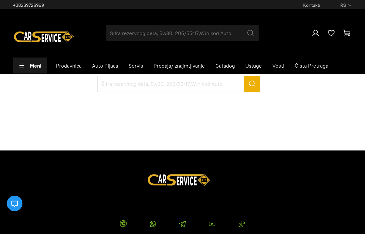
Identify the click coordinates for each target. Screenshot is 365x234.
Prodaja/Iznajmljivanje (179, 65)
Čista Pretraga (311, 65)
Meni (30, 65)
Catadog (225, 65)
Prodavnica (69, 65)
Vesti (278, 65)
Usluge (253, 65)
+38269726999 (28, 5)
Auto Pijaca (105, 65)
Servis (135, 65)
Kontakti (311, 5)
